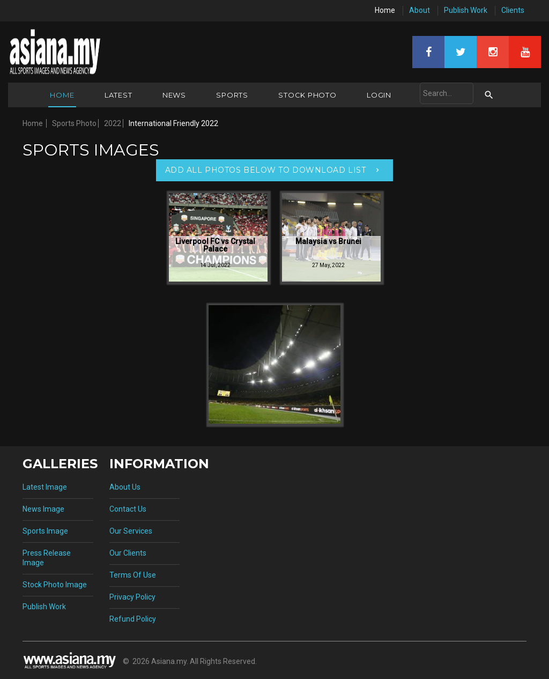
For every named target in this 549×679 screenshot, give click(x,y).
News (174, 95)
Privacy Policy (132, 597)
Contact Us (127, 509)
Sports (232, 95)
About (419, 10)
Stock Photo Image (55, 584)
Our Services (130, 531)
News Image (43, 509)
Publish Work (465, 10)
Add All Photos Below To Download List (265, 170)
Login (379, 95)
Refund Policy (132, 619)
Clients (512, 10)
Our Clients (127, 553)
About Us (124, 487)
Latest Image (45, 487)
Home (385, 10)
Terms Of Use (132, 575)
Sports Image (45, 531)
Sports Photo (74, 123)
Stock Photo (307, 95)
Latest (118, 95)
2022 (112, 123)
